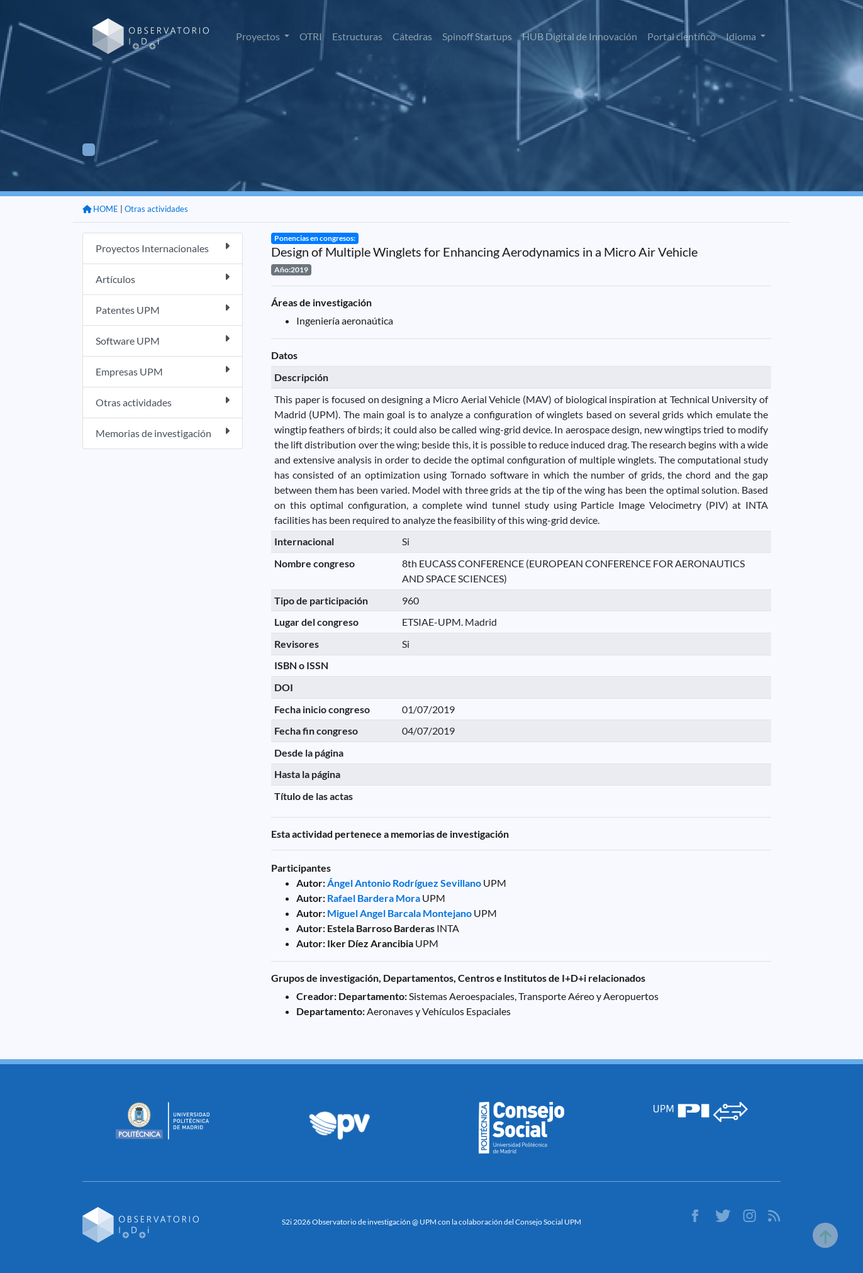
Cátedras (412, 36)
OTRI (310, 36)
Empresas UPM (163, 370)
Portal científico (681, 36)
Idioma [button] (742, 36)
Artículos (163, 278)
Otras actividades (156, 209)
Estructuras (357, 36)
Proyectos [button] (259, 36)
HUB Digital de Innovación (579, 36)
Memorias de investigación (163, 432)
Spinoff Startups (477, 36)
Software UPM (163, 340)
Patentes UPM (163, 309)
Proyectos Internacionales (163, 247)
